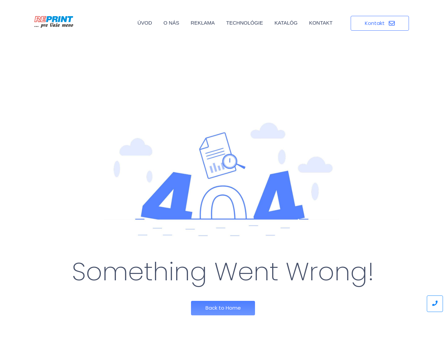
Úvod (144, 23)
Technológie (244, 23)
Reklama (203, 23)
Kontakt (320, 23)
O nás (171, 23)
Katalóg (286, 23)
